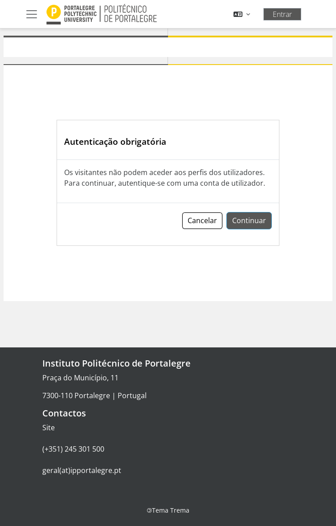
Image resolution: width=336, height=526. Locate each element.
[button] (242, 14)
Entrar (282, 14)
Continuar (249, 220)
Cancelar (202, 220)
